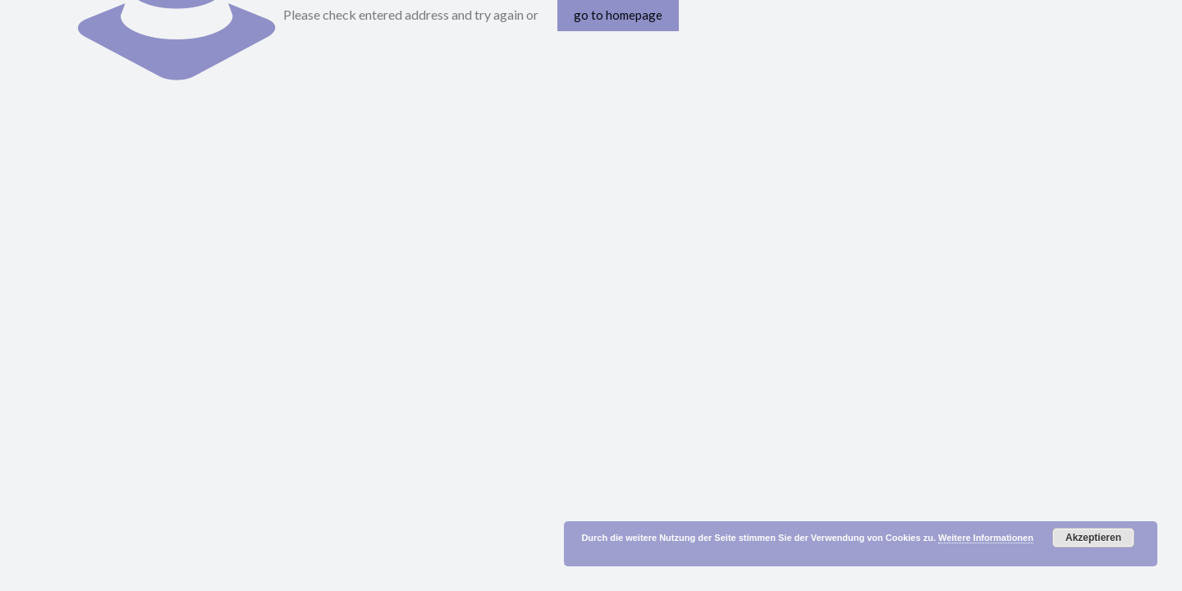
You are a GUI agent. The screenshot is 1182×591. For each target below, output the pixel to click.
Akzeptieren (1093, 537)
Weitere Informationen (985, 538)
